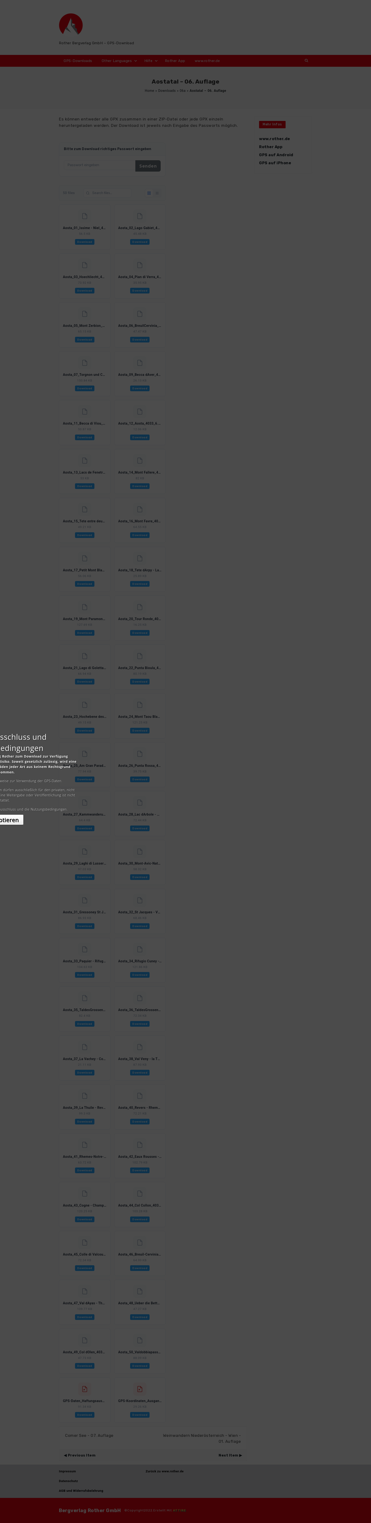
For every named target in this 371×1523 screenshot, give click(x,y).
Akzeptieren (185, 804)
